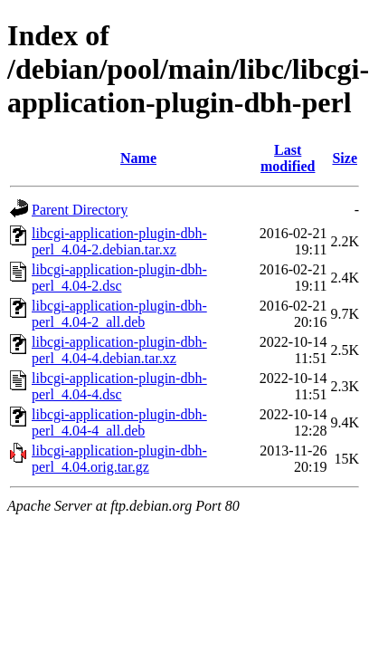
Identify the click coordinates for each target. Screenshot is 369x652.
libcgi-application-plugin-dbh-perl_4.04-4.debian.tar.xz (119, 350)
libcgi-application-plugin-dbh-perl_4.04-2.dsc (119, 277)
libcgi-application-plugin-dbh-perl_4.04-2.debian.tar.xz (119, 241)
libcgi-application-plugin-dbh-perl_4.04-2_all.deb (119, 314)
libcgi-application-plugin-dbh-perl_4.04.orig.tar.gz (119, 459)
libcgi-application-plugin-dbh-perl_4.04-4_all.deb (119, 422)
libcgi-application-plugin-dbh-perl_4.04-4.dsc (119, 386)
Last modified (287, 158)
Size (344, 158)
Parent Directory (80, 209)
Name (138, 158)
